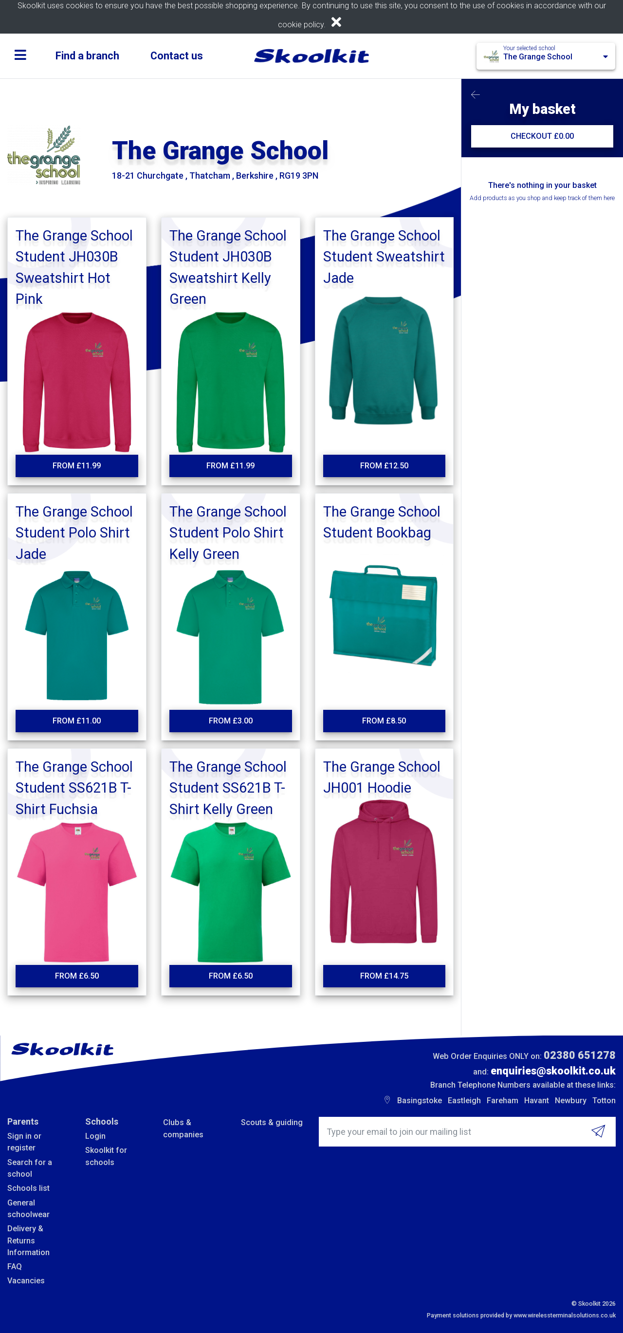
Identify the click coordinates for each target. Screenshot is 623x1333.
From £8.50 (384, 720)
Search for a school (29, 1168)
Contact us (176, 56)
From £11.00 (77, 720)
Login (95, 1136)
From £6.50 (77, 976)
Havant (536, 1100)
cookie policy (301, 24)
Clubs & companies (183, 1128)
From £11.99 (77, 465)
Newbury (570, 1100)
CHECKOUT (542, 136)
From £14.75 (384, 976)
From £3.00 (231, 720)
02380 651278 (580, 1055)
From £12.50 (384, 465)
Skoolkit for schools (106, 1156)
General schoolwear (28, 1208)
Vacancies (26, 1280)
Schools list (28, 1188)
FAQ (14, 1266)
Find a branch (87, 56)
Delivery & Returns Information (28, 1240)
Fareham (502, 1100)
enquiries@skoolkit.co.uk (553, 1071)
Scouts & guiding (272, 1122)
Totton (604, 1100)
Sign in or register (24, 1141)
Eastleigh (464, 1100)
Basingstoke (419, 1100)
